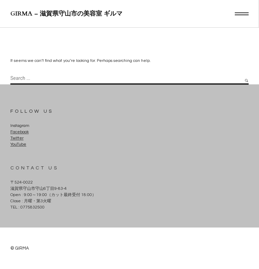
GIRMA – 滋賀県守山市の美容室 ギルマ (66, 13)
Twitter (17, 138)
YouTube (18, 144)
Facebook (19, 132)
